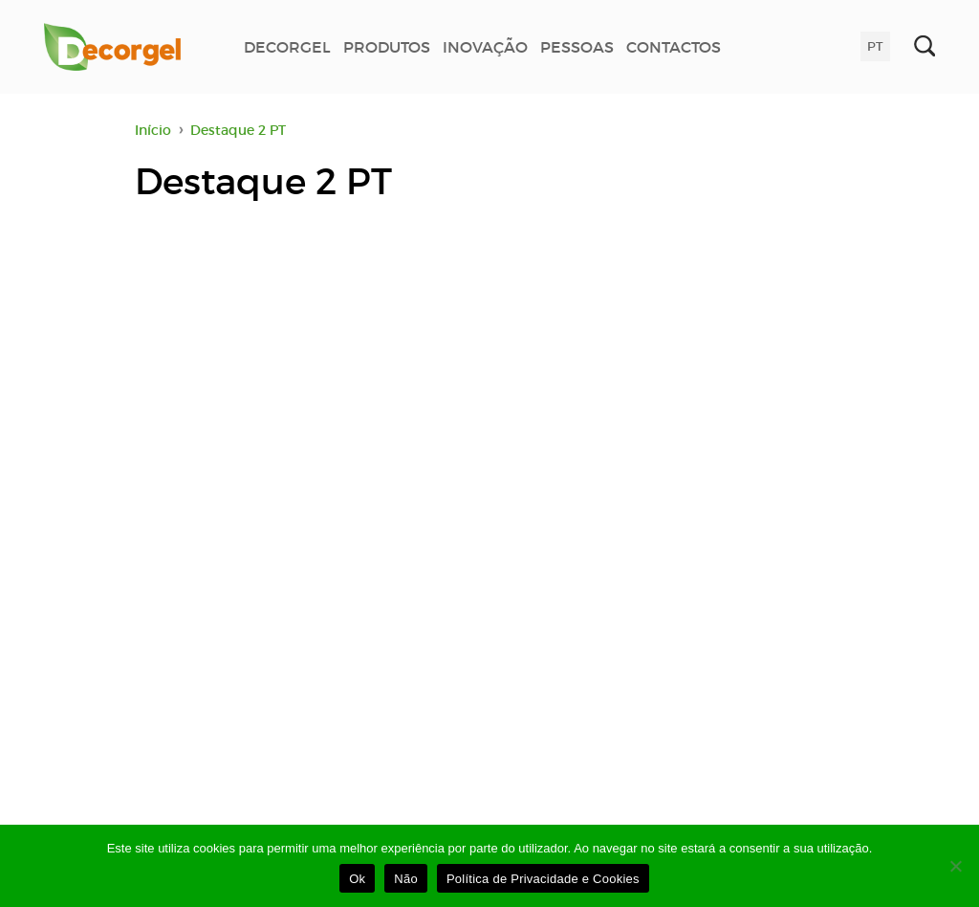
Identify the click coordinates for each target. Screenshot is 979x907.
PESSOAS (577, 46)
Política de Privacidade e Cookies (543, 879)
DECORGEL (287, 46)
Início (153, 130)
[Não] (955, 865)
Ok (357, 879)
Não (406, 879)
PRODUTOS (386, 46)
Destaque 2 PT (238, 130)
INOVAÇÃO (485, 46)
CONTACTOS (673, 46)
